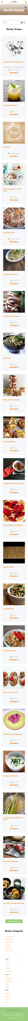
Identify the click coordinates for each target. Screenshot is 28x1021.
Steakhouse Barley (8, 609)
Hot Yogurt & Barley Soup (10, 776)
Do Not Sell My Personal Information (14, 1015)
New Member (8, 978)
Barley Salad (6, 358)
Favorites (7, 969)
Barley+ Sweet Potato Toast (11, 692)
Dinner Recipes (9, 948)
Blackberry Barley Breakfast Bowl (12, 734)
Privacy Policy (6, 1014)
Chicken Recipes (9, 950)
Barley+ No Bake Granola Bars (11, 400)
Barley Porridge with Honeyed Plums (13, 525)
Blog (6, 1002)
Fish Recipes (8, 945)
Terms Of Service (14, 1014)
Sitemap (7, 999)
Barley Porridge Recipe (9, 650)
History (7, 984)
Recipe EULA (22, 1014)
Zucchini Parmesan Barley (10, 274)
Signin (6, 987)
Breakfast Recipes (9, 936)
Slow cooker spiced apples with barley (13, 903)
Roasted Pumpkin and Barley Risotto (13, 62)
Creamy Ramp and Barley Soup (11, 316)
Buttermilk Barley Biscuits (10, 861)
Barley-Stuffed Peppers (9, 441)
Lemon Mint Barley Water (10, 105)
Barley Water (7, 147)
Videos (7, 963)
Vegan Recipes (8, 939)
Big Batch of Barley (8, 567)
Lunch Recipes (8, 942)
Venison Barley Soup (8, 232)
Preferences (8, 981)
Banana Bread (8, 971)
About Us (7, 996)
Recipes (7, 966)
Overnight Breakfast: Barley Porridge (13, 483)
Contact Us (8, 994)
